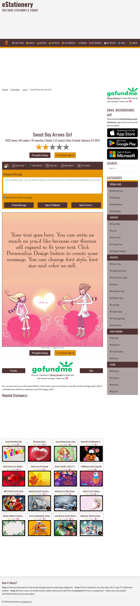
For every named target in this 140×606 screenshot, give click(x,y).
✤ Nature (114, 384)
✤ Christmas (116, 325)
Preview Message (19, 205)
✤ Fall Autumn (116, 351)
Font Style (18, 165)
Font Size (51, 165)
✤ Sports (114, 391)
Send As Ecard (85, 205)
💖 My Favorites (95, 42)
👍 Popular (41, 42)
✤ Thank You (116, 244)
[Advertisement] (94, 19)
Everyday (15, 89)
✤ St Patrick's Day (118, 277)
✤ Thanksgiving (117, 318)
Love (25, 89)
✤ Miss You (115, 237)
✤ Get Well (115, 224)
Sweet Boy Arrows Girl (41, 89)
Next (91, 370)
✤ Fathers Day (116, 298)
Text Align (84, 165)
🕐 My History (110, 42)
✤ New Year (115, 264)
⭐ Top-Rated (54, 42)
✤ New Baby (116, 204)
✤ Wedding (115, 211)
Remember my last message (18, 197)
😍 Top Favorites (68, 42)
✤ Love (113, 230)
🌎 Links (121, 42)
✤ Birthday (115, 197)
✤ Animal (114, 371)
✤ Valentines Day (118, 270)
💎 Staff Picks (18, 42)
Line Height (67, 165)
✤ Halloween (116, 311)
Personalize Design (40, 155)
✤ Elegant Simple (118, 251)
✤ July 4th (114, 304)
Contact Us (26, 601)
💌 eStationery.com (57, 348)
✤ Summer (115, 344)
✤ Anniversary (116, 190)
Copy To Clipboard (52, 205)
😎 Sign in (133, 42)
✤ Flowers (114, 378)
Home (5, 89)
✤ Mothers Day (117, 291)
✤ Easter (114, 284)
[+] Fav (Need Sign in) (65, 155)
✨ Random (82, 42)
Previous (13, 370)
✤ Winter (114, 358)
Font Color (35, 165)
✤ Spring (114, 338)
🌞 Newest (30, 42)
